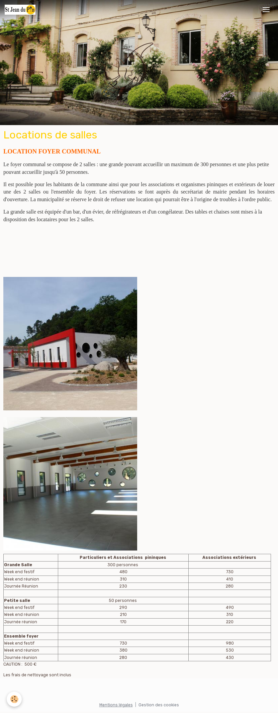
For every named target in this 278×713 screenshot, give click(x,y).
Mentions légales (116, 705)
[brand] (21, 10)
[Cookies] (14, 699)
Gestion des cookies (158, 705)
